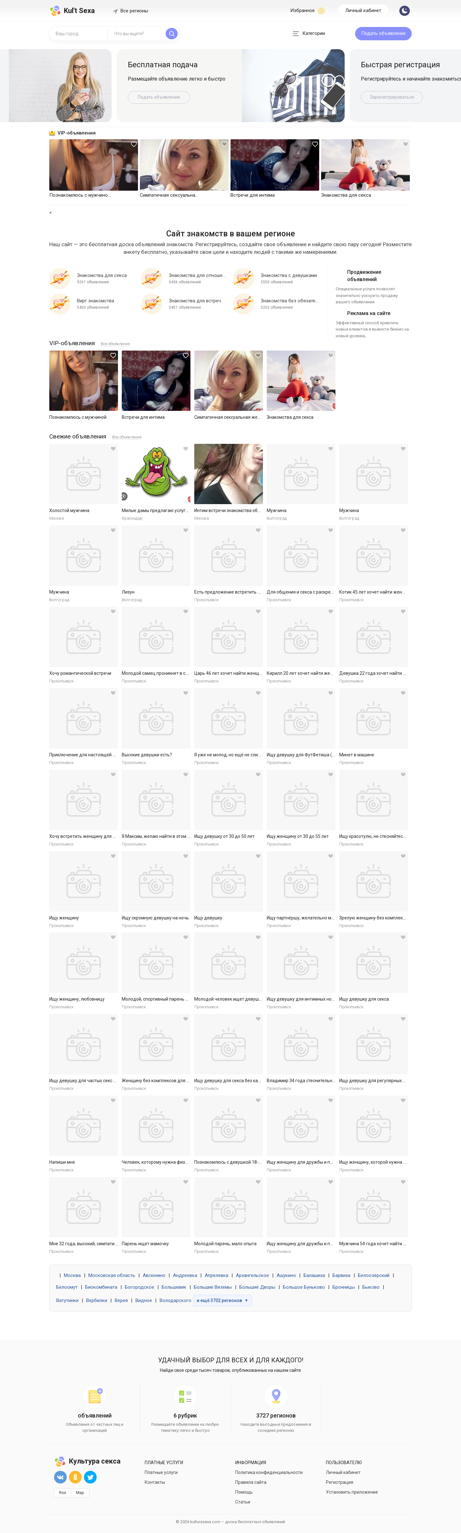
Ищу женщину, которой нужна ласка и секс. (384, 1162)
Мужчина (276, 510)
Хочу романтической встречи (80, 673)
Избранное (307, 10)
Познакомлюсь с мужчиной (78, 417)
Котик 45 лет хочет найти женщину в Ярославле (389, 592)
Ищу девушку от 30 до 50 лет (224, 836)
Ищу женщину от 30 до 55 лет (298, 836)
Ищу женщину (64, 917)
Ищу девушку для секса (364, 999)
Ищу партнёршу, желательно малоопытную (312, 917)
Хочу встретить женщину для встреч (88, 836)
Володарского (175, 1300)
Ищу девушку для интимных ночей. (303, 999)
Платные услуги (161, 1472)
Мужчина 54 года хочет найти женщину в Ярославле (394, 1243)
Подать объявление (383, 33)
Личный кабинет (363, 10)
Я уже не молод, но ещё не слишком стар (237, 754)
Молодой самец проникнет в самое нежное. (168, 673)
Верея (121, 1300)
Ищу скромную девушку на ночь (155, 917)
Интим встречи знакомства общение (233, 510)
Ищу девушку (208, 917)
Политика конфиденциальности (269, 1472)
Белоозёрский (373, 1275)
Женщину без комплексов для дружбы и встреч (172, 1080)
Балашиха (314, 1275)
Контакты (155, 1482)
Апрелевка (216, 1275)
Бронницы (344, 1287)
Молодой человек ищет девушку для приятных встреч (251, 999)
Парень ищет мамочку (145, 1243)
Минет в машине (356, 754)
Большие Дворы (257, 1287)
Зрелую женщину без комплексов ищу (379, 917)
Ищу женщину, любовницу (77, 999)
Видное (143, 1300)
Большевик (174, 1287)
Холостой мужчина (69, 510)
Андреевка (185, 1275)
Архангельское (252, 1275)
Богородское (139, 1287)
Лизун (128, 592)
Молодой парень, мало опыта (225, 1243)
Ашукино (286, 1275)
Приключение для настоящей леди (86, 754)
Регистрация (339, 1482)
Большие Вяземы (213, 1287)
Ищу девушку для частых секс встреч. (89, 1080)
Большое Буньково (304, 1287)
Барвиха (341, 1275)
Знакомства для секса (290, 417)
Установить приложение (352, 1492)
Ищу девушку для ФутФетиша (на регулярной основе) (323, 754)
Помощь (244, 1492)
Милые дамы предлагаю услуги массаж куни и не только (181, 510)
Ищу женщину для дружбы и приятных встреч (315, 1162)
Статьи (242, 1501)
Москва (72, 1275)
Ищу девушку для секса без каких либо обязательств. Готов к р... (261, 1080)
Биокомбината (101, 1287)
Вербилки (96, 1300)
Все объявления (115, 343)
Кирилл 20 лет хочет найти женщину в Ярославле (319, 673)
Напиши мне (62, 1162)
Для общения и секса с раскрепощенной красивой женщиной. (332, 592)
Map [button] (80, 1492)
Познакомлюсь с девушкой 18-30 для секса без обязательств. (259, 1162)
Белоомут (67, 1287)
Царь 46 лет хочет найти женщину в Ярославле (243, 673)
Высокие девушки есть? (147, 754)
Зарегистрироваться (392, 97)
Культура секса (87, 1461)
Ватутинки (67, 1300)
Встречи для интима (143, 417)
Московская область (111, 1275)
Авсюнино (154, 1275)
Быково (371, 1287)
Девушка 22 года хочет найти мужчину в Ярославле (394, 673)
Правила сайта (250, 1482)
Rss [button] (62, 1492)
